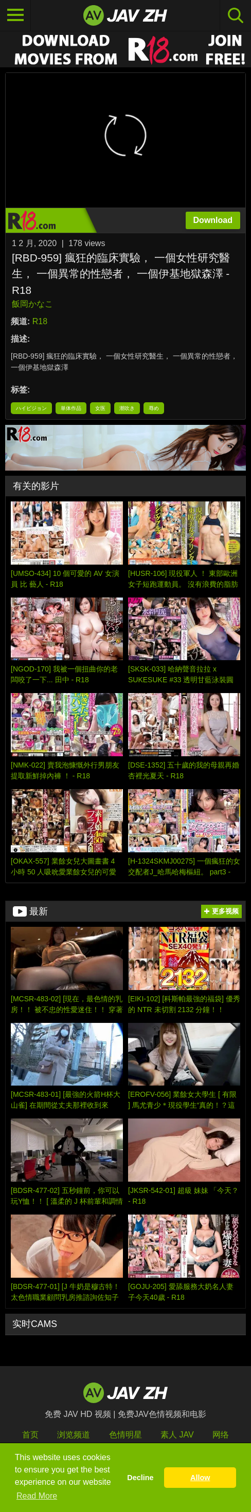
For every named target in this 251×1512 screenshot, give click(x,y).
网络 (220, 1434)
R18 (39, 321)
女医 (100, 408)
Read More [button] (36, 1495)
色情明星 (125, 1434)
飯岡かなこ (32, 304)
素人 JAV (177, 1434)
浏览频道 (73, 1434)
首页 (30, 1434)
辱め (154, 408)
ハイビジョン (31, 408)
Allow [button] (200, 1477)
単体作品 (71, 408)
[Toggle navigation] (15, 15)
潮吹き (127, 408)
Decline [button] (140, 1477)
